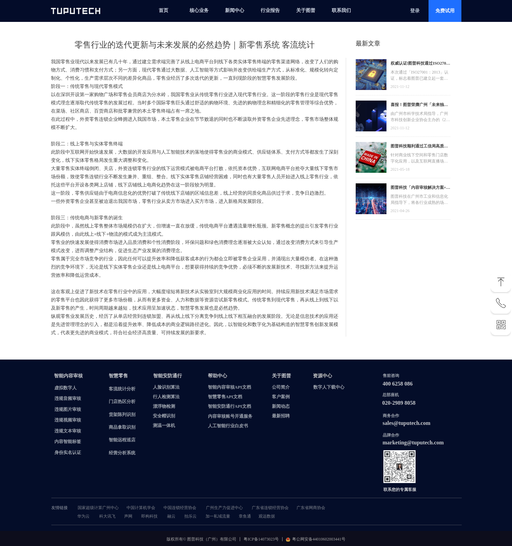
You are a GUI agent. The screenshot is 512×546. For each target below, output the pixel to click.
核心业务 (199, 10)
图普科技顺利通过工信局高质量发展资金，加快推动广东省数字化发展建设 (419, 147)
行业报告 (270, 10)
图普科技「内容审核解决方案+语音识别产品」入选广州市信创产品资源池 (420, 188)
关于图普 (305, 10)
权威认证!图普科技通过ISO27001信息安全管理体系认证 (420, 64)
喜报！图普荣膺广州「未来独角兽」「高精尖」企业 (419, 105)
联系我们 (341, 10)
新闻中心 (234, 10)
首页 (163, 10)
